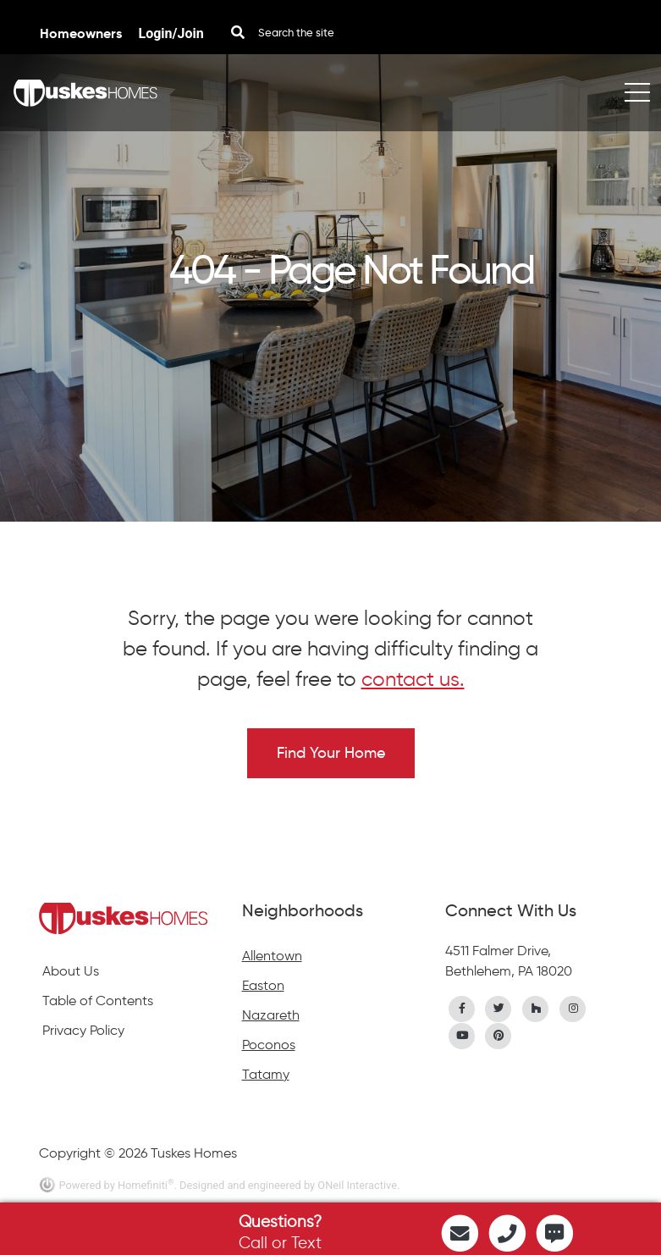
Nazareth (271, 1015)
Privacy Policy (83, 1030)
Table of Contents (97, 1000)
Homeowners (82, 33)
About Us (70, 971)
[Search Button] (238, 32)
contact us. (413, 678)
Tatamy (265, 1074)
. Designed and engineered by (245, 1185)
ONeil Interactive (357, 1185)
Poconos (268, 1045)
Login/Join (171, 33)
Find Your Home (331, 753)
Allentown (272, 956)
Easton (263, 985)
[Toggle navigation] (637, 93)
